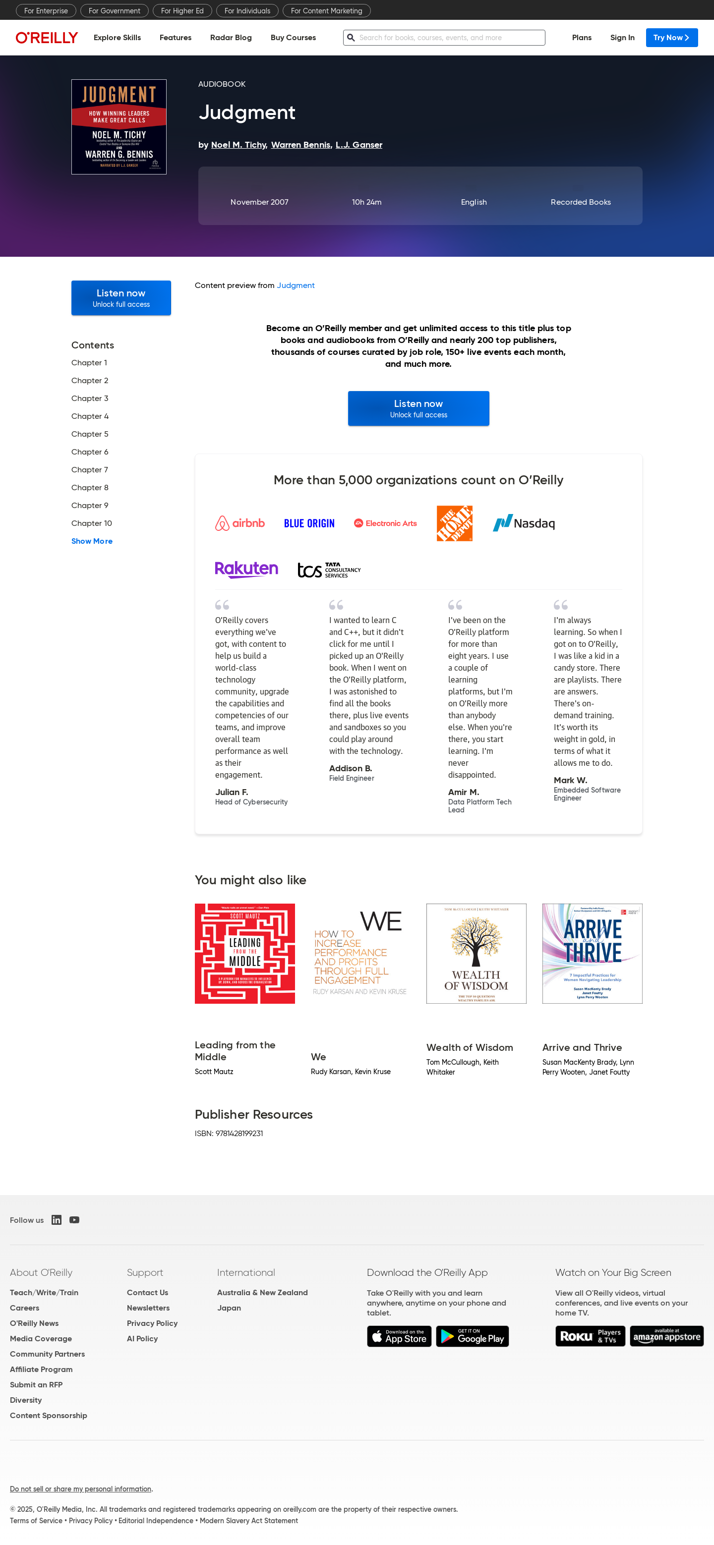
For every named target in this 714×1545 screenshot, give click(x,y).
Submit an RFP (36, 1384)
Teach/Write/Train (44, 1292)
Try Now (672, 37)
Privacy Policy (152, 1323)
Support (145, 1272)
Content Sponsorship (48, 1415)
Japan (229, 1308)
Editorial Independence (156, 1520)
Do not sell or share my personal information (80, 1489)
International (246, 1272)
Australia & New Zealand (262, 1292)
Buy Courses (293, 37)
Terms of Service (36, 1520)
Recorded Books (581, 202)
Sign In (622, 37)
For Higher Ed (182, 10)
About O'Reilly (41, 1272)
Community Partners (47, 1354)
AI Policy (142, 1338)
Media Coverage (41, 1338)
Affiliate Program (41, 1369)
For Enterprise (46, 10)
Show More (92, 541)
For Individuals (247, 10)
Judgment (296, 285)
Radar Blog (231, 37)
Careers (24, 1308)
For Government (114, 10)
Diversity (26, 1400)
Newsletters (148, 1308)
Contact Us (147, 1292)
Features (175, 37)
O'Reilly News (34, 1323)
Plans (582, 37)
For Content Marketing (326, 10)
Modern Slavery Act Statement (249, 1520)
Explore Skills (117, 37)
